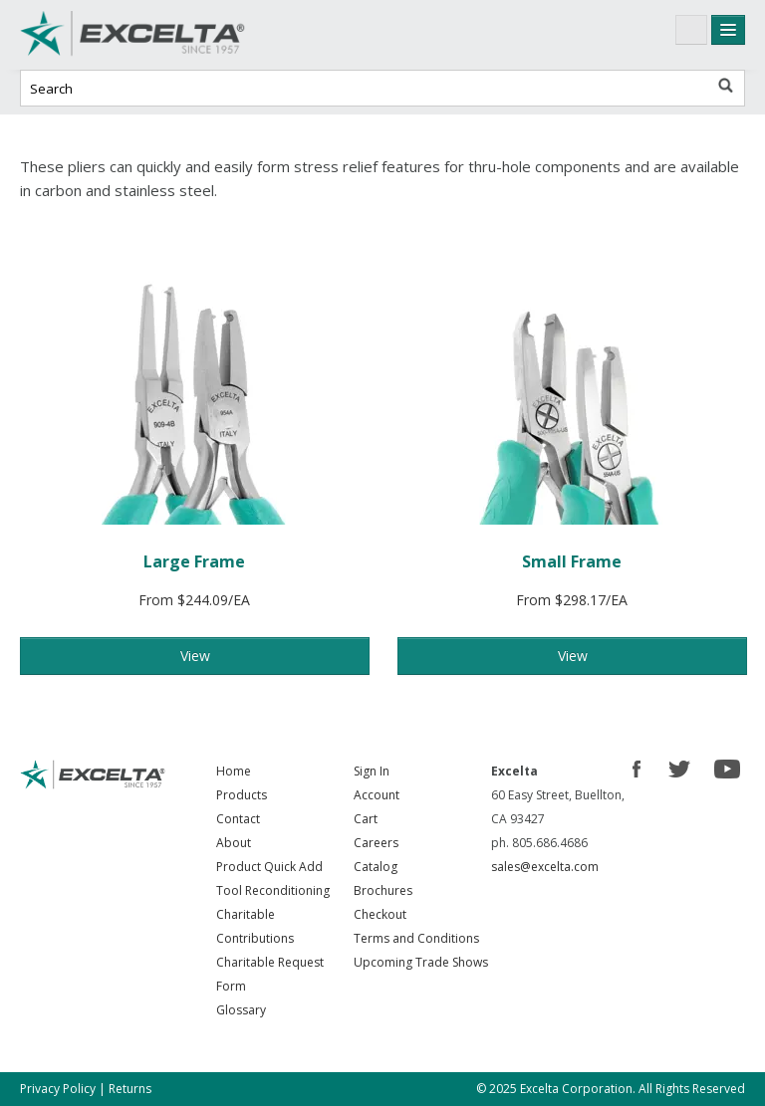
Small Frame (572, 561)
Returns (130, 1088)
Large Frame (194, 561)
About (233, 842)
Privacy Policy (58, 1088)
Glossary (241, 1009)
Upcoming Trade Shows (421, 962)
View (195, 655)
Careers (376, 842)
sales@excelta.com (545, 866)
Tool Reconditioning (273, 890)
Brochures (383, 890)
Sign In (371, 771)
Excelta (169, 35)
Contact (238, 818)
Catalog (375, 866)
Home (233, 771)
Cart (366, 818)
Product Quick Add (269, 866)
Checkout (380, 914)
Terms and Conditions (416, 938)
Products (241, 794)
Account (376, 794)
